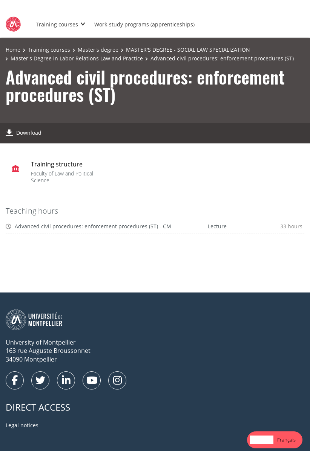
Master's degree (98, 49)
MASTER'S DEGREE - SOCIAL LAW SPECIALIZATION (188, 49)
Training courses (57, 24)
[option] (286, 440)
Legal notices (22, 425)
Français (286, 439)
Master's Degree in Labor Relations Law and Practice (77, 58)
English (262, 439)
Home (13, 49)
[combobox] (261, 440)
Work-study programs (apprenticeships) (144, 24)
